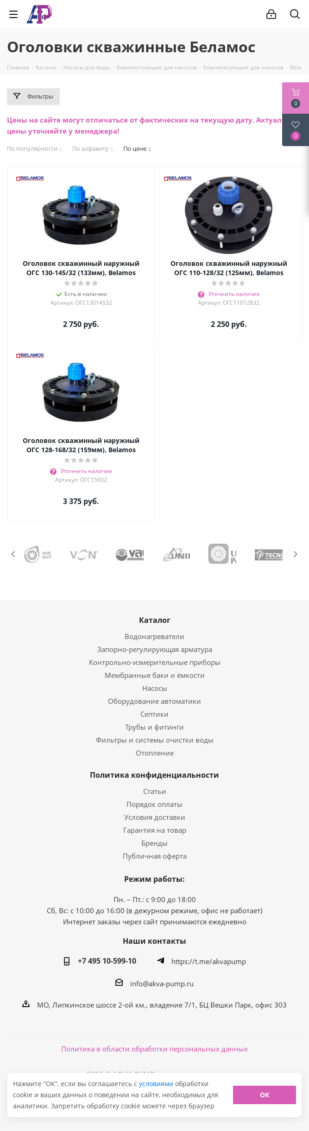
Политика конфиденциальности (154, 775)
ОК (264, 1094)
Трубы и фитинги (154, 726)
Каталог (154, 620)
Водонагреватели (154, 636)
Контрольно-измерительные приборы (155, 662)
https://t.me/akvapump (208, 961)
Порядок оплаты (154, 804)
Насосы (154, 688)
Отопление (155, 752)
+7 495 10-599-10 (107, 961)
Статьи (154, 791)
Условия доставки (154, 817)
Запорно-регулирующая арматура (154, 649)
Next (295, 554)
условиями (157, 1083)
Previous (13, 554)
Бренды (154, 843)
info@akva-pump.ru (162, 983)
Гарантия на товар (154, 830)
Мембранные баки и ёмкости (155, 675)
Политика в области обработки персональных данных (154, 1048)
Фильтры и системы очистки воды (155, 739)
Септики (154, 714)
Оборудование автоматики (154, 701)
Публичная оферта (155, 856)
